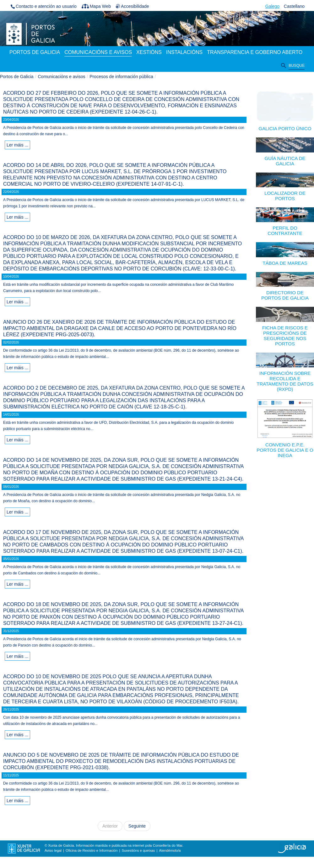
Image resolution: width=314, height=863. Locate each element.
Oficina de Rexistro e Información (91, 850)
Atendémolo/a (170, 850)
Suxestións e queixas (138, 850)
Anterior (110, 825)
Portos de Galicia (17, 76)
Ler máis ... (17, 144)
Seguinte (137, 825)
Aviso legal (53, 850)
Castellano (294, 6)
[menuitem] (34, 52)
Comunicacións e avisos (61, 76)
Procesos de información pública (121, 76)
